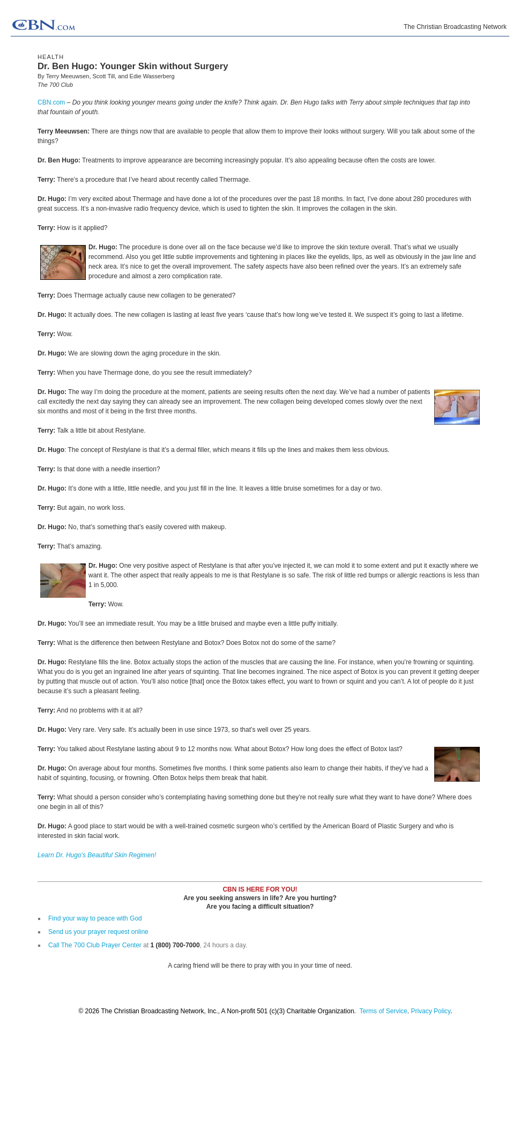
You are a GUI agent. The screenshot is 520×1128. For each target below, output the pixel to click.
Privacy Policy (430, 1011)
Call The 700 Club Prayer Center (95, 945)
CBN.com (51, 102)
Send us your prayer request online (98, 932)
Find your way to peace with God (95, 918)
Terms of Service (383, 1011)
